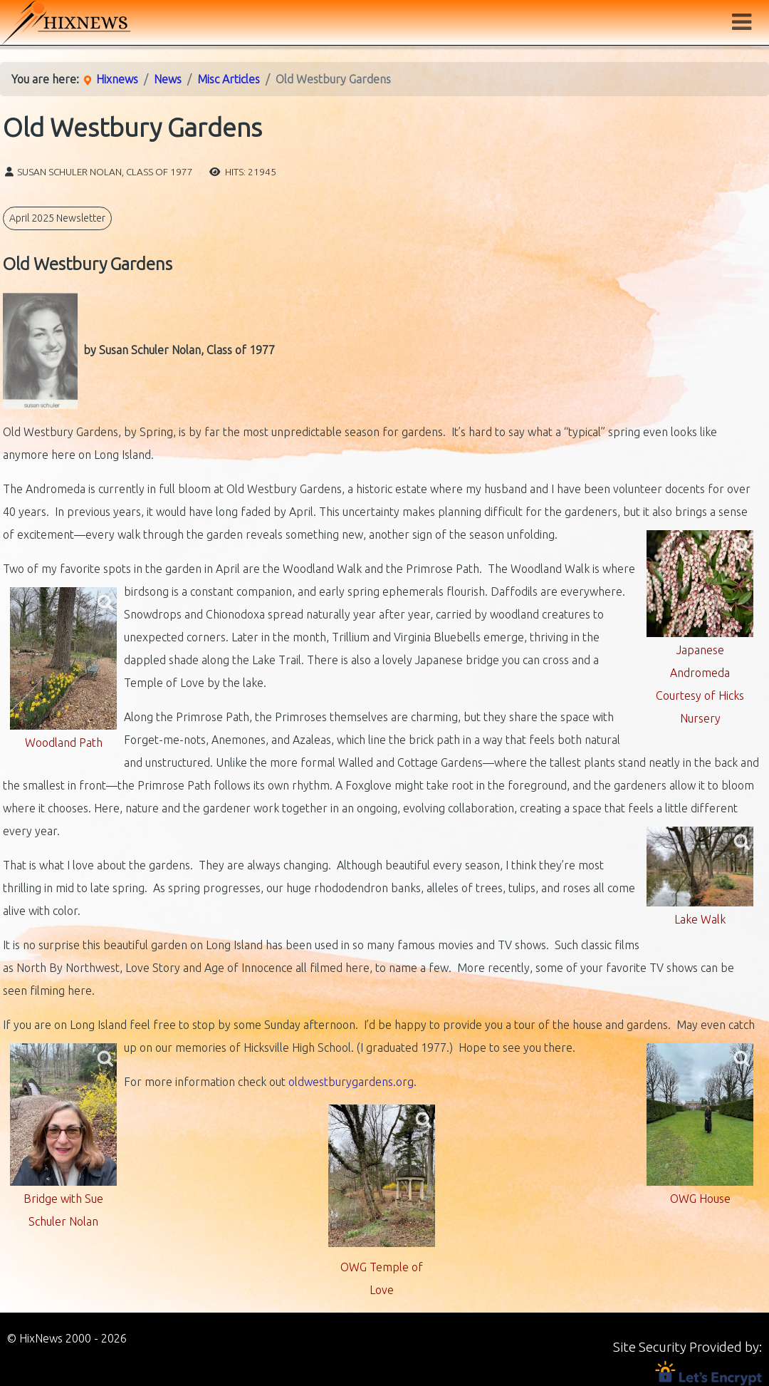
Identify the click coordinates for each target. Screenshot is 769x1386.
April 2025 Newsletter (57, 218)
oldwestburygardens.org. (352, 1081)
